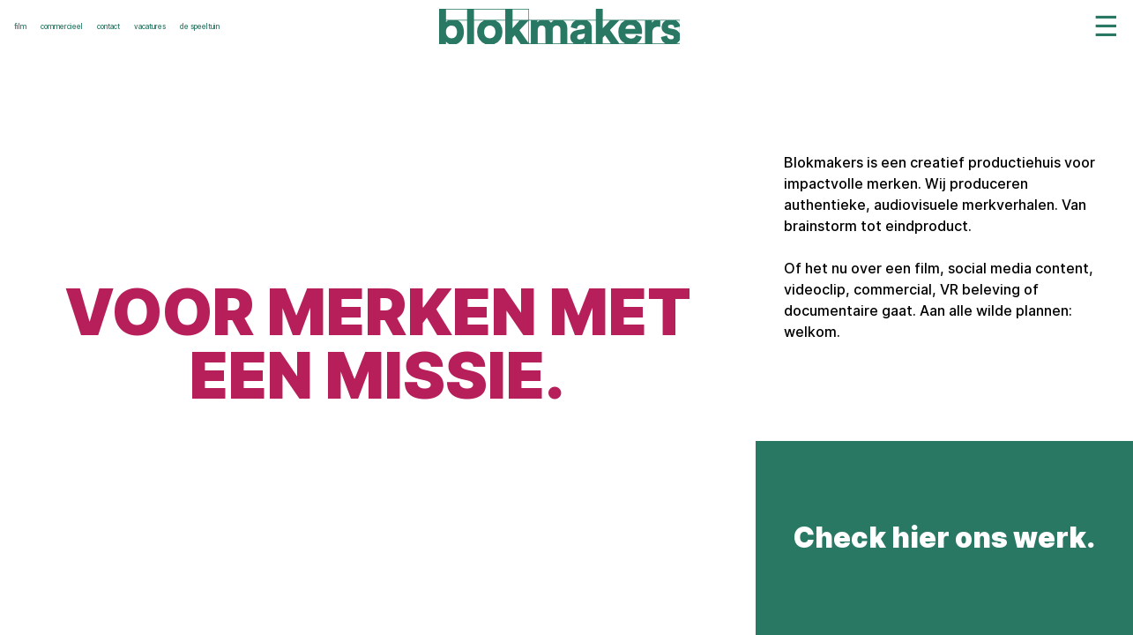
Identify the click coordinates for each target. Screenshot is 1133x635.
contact (108, 26)
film (20, 26)
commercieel (62, 26)
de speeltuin (200, 26)
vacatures (150, 26)
